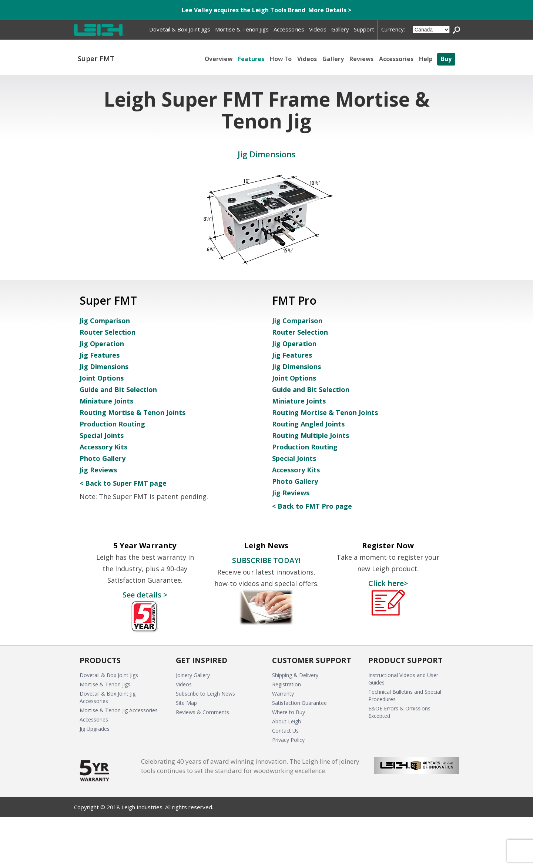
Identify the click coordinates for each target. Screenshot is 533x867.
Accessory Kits (103, 446)
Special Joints (102, 435)
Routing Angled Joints (308, 423)
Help (426, 59)
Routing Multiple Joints (310, 435)
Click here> (388, 583)
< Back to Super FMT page (123, 483)
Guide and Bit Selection (118, 389)
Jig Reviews (98, 469)
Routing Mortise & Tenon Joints (132, 412)
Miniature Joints (106, 400)
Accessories (396, 59)
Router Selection (107, 332)
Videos (306, 59)
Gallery (332, 59)
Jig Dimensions (104, 366)
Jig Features (100, 355)
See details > (145, 594)
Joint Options (102, 378)
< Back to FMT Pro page (312, 506)
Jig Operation (102, 343)
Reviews (361, 59)
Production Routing (112, 423)
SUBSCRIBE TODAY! (266, 560)
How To (280, 59)
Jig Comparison (105, 320)
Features (250, 59)
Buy (446, 59)
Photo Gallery (102, 458)
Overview (217, 59)
